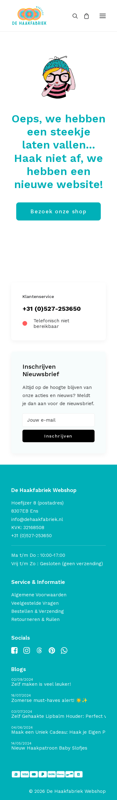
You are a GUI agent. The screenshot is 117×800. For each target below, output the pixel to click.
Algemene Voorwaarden (38, 595)
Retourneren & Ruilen (35, 619)
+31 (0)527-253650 (51, 308)
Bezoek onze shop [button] (58, 211)
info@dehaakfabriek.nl (37, 519)
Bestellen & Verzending (37, 611)
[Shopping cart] (83, 16)
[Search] (72, 16)
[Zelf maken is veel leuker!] (58, 682)
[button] (102, 15)
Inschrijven (58, 435)
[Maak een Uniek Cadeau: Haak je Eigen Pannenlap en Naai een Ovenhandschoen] (58, 730)
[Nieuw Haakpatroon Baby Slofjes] (58, 746)
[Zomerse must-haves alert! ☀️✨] (58, 698)
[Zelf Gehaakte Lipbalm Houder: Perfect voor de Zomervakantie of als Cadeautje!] (58, 714)
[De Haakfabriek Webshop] (29, 16)
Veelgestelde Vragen (35, 603)
